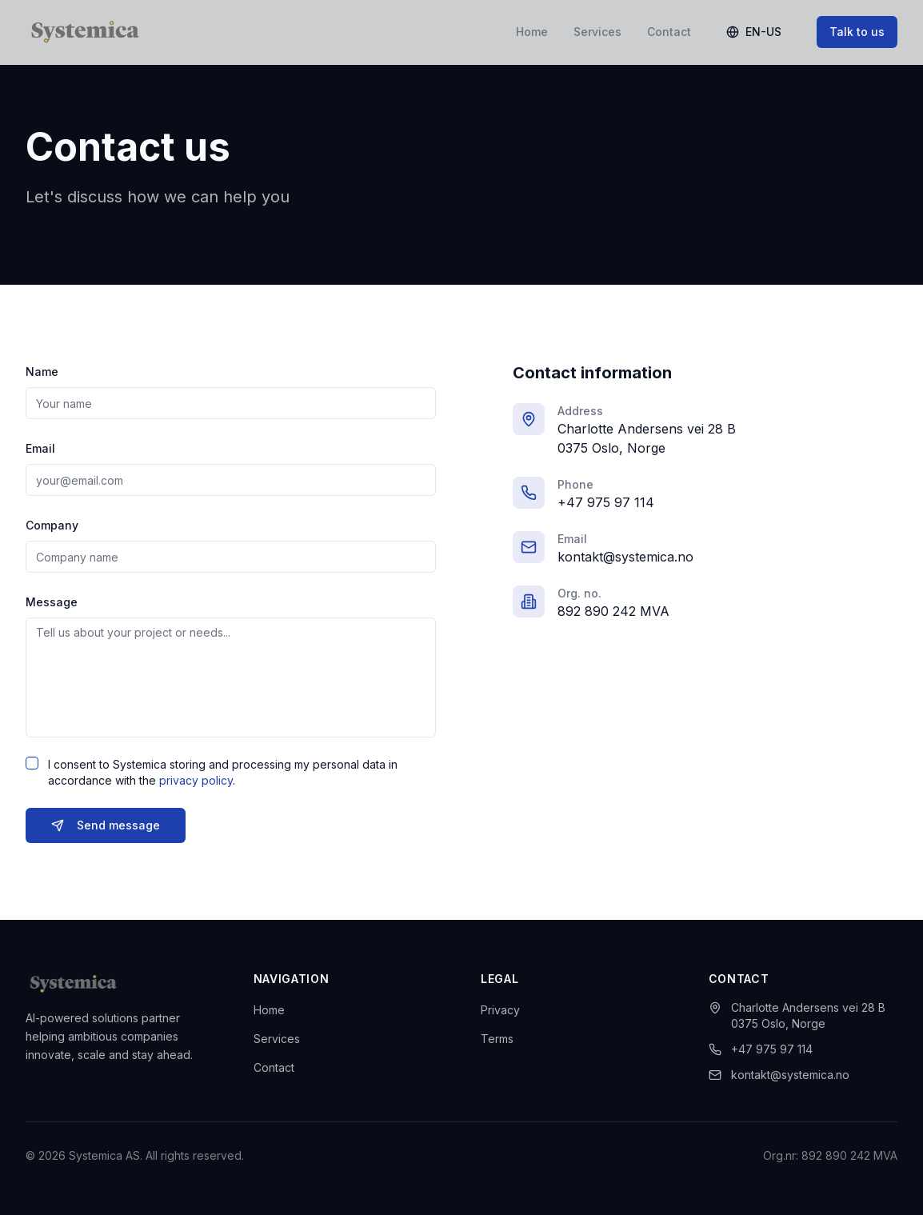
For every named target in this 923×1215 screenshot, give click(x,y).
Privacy (500, 1010)
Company (52, 527)
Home (532, 31)
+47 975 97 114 (605, 505)
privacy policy (196, 782)
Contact (669, 31)
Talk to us (857, 31)
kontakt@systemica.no (625, 559)
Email (40, 451)
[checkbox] (32, 765)
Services (597, 31)
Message (52, 604)
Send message (105, 827)
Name (42, 374)
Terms (497, 1038)
